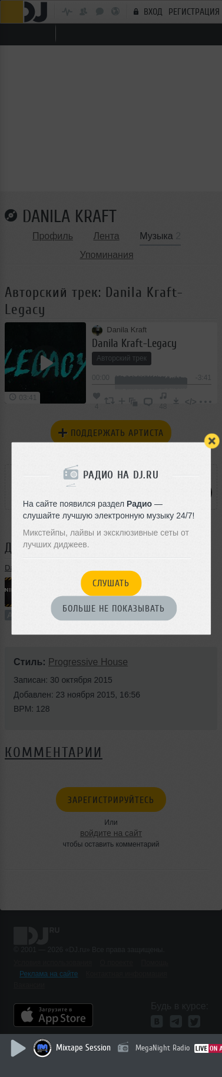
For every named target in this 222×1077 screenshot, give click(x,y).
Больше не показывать (113, 608)
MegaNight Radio (162, 1047)
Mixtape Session (83, 1048)
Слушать (111, 584)
